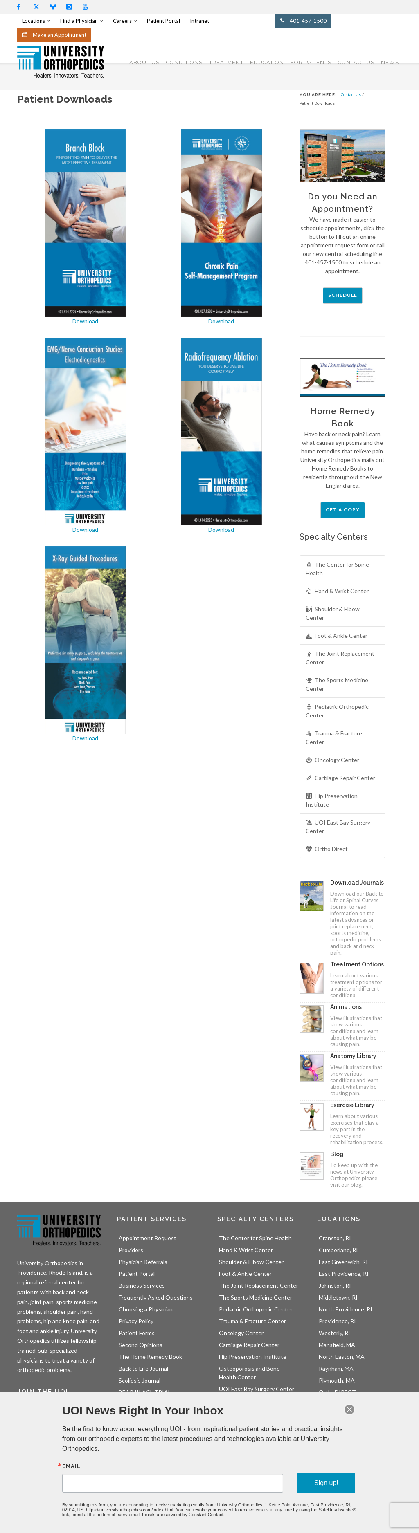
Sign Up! (35, 1465)
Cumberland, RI (338, 1249)
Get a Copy (343, 510)
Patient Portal (137, 1273)
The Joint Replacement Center (340, 658)
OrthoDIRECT (337, 1392)
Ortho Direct (327, 849)
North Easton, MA (342, 1356)
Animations (346, 1007)
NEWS (390, 62)
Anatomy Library (353, 1056)
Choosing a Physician (146, 1309)
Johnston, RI (335, 1285)
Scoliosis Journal (139, 1380)
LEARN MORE (352, 1464)
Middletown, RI (338, 1297)
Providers (131, 1249)
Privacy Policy (136, 1321)
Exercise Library (352, 1105)
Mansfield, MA (337, 1344)
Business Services (142, 1285)
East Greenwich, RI (343, 1261)
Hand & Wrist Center (337, 591)
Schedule (342, 295)
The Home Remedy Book (150, 1356)
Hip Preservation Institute (332, 800)
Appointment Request (147, 1238)
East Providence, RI (344, 1273)
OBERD (128, 1404)
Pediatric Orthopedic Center (337, 711)
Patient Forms (137, 1332)
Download (85, 321)
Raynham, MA (336, 1368)
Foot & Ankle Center (336, 636)
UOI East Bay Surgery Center (338, 826)
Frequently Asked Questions (156, 1297)
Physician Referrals (143, 1261)
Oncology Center (332, 760)
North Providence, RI (345, 1309)
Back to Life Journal (143, 1368)
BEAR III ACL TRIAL (145, 1392)
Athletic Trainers (240, 1412)
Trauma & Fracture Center (334, 737)
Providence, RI (337, 1321)
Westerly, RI (334, 1332)
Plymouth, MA (337, 1380)
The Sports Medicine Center (337, 684)
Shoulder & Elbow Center (333, 613)
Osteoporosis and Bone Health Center (249, 1373)
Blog (337, 1154)
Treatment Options (357, 964)
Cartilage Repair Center (340, 778)
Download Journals (357, 882)
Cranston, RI (335, 1238)
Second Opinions (140, 1344)
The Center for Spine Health (337, 568)
